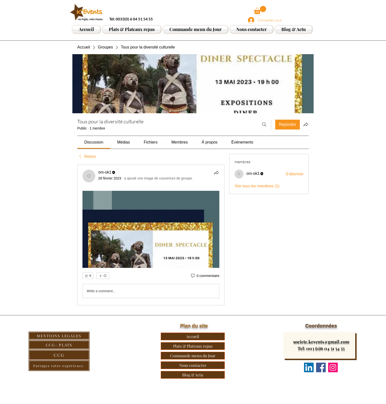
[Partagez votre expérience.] (59, 365)
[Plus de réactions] (102, 276)
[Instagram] (333, 367)
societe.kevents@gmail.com (321, 342)
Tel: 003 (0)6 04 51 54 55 (321, 348)
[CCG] (59, 355)
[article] (151, 235)
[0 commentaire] (204, 276)
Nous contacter (192, 365)
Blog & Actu (192, 374)
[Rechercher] (264, 124)
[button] (260, 10)
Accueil (192, 336)
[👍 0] (87, 276)
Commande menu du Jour (192, 355)
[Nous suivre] (309, 367)
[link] (93, 142)
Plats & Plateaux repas (192, 346)
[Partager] (216, 173)
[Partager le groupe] (306, 124)
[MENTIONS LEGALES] (59, 335)
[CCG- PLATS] (59, 345)
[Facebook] (321, 367)
